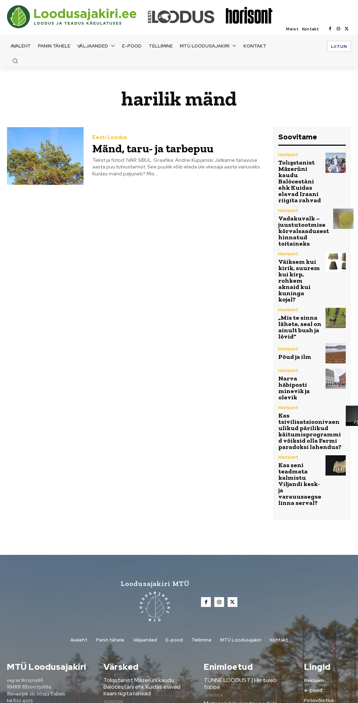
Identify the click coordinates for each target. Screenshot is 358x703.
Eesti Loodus (108, 138)
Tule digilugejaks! (224, 628)
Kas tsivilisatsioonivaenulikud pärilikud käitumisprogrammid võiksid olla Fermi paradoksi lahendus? (309, 365)
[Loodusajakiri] (77, 16)
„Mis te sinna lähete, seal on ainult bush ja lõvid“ (295, 281)
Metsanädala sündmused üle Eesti (244, 611)
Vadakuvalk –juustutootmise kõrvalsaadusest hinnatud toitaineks (298, 212)
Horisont (287, 155)
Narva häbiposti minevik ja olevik (299, 331)
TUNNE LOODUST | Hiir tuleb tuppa (246, 595)
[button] (15, 61)
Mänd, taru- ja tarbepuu (144, 148)
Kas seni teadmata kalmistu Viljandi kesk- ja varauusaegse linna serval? (299, 406)
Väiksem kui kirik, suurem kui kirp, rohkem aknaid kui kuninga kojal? (298, 248)
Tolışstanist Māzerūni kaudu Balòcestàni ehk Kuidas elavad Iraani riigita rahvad (297, 173)
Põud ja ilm (291, 308)
